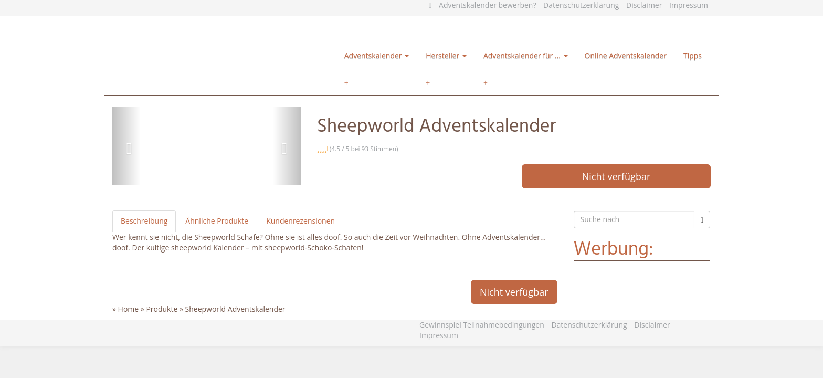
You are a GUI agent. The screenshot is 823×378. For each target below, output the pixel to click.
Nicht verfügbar (616, 176)
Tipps (692, 55)
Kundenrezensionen (300, 221)
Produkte (161, 309)
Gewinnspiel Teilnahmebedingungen (481, 325)
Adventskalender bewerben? (487, 5)
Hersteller (446, 55)
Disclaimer (644, 5)
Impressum (688, 5)
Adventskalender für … (525, 55)
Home (128, 309)
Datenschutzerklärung (581, 5)
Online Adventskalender (626, 55)
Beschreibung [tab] (144, 221)
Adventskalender (376, 55)
